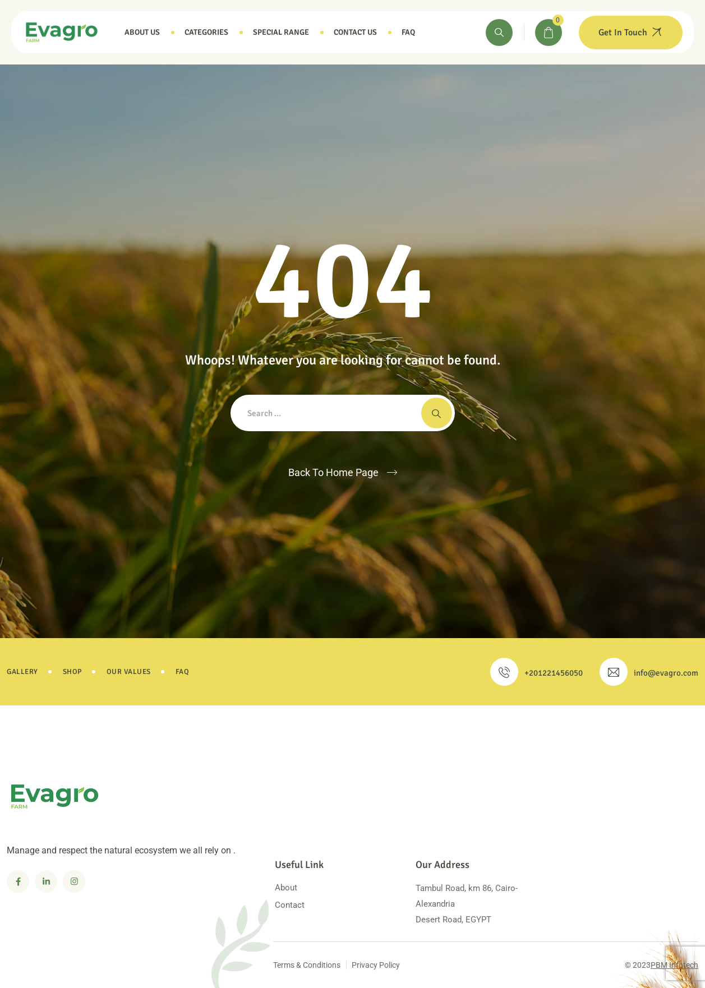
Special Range (281, 32)
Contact (290, 905)
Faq (408, 32)
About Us (142, 32)
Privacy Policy (376, 965)
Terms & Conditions (306, 965)
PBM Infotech (674, 965)
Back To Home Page (333, 472)
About (286, 888)
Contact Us (355, 32)
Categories (206, 32)
